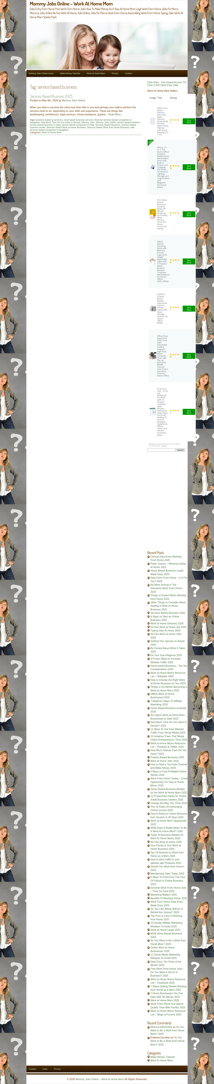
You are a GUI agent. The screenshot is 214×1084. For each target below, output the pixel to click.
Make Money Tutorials (70, 73)
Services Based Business (107, 125)
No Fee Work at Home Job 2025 (168, 627)
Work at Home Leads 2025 (165, 930)
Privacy (115, 73)
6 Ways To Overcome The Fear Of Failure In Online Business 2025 (167, 880)
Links (44, 1069)
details (164, 445)
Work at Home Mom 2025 (164, 1000)
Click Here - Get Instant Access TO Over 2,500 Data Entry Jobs (166, 84)
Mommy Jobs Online (73, 100)
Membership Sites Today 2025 (167, 873)
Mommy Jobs (88, 122)
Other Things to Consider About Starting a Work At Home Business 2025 (168, 606)
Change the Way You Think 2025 (168, 803)
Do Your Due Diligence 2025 (166, 655)
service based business (128, 122)
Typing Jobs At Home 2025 (165, 630)
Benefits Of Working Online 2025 (168, 898)
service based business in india (45, 125)
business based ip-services (49, 120)
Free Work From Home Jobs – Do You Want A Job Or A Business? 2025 (167, 972)
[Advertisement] (167, 499)
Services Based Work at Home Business (66, 127)
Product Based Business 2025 (167, 757)
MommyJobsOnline (161, 1027)
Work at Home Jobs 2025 (164, 761)
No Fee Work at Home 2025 (166, 842)
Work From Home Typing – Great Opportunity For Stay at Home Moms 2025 (168, 782)
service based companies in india (78, 125)
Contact (128, 73)
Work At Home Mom (96, 73)
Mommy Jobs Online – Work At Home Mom (100, 1079)
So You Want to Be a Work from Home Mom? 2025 (167, 1030)
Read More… (115, 114)
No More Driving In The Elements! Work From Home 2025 (166, 588)
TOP (150, 142)
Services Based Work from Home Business (108, 127)
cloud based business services (78, 120)
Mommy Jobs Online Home (41, 73)
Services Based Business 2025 (51, 96)
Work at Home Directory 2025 (166, 623)
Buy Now (189, 121)
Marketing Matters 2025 (163, 894)
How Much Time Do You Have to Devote (60, 122)
